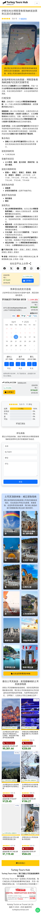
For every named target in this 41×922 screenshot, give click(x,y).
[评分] (20, 458)
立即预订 (27, 280)
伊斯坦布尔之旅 (29, 256)
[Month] (16, 321)
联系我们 (20, 863)
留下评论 (20, 423)
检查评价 (23, 19)
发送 (20, 482)
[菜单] (36, 3)
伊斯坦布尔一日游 (16, 256)
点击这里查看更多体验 (20, 673)
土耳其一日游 (18, 259)
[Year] (27, 321)
